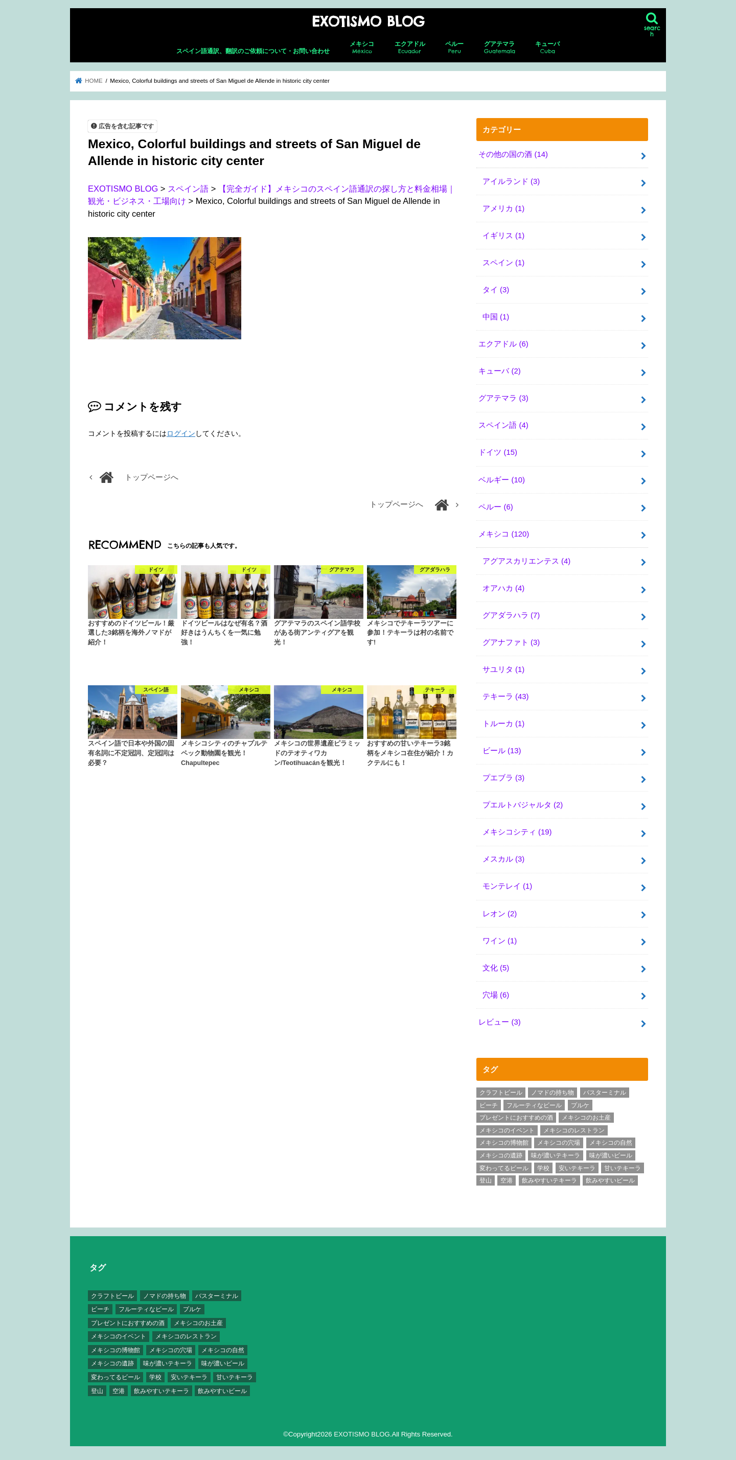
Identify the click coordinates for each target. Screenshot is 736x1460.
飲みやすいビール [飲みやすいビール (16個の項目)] (610, 1177)
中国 (495, 316)
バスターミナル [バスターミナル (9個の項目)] (604, 1089)
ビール (501, 749)
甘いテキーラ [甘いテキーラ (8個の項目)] (622, 1165)
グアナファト (511, 641)
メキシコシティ (517, 830)
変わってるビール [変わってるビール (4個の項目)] (503, 1165)
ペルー (454, 47)
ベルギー (501, 478)
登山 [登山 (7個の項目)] (485, 1177)
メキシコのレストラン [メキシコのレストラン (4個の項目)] (574, 1127)
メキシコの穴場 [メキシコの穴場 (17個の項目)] (558, 1139)
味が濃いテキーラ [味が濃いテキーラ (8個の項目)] (555, 1152)
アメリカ (503, 208)
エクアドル (410, 47)
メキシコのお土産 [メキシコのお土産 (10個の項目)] (586, 1114)
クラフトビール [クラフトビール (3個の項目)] (500, 1089)
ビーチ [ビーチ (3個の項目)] (488, 1102)
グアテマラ (499, 47)
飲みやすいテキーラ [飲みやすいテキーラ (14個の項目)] (549, 1177)
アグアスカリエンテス (526, 559)
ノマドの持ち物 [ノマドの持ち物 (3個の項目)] (552, 1089)
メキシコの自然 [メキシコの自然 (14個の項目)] (610, 1139)
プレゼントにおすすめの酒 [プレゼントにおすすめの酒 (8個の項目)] (516, 1114)
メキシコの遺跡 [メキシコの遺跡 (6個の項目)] (500, 1152)
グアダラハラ (511, 614)
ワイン (499, 938)
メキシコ (362, 47)
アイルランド (511, 181)
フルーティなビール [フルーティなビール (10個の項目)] (534, 1102)
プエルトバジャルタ (522, 803)
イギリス (503, 235)
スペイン (503, 262)
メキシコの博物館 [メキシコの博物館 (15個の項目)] (503, 1139)
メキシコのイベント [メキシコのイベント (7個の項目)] (507, 1127)
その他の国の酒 (513, 154)
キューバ (547, 47)
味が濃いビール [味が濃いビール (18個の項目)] (610, 1152)
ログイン (181, 433)
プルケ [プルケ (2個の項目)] (580, 1102)
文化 (495, 965)
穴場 (495, 992)
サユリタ (503, 667)
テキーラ (505, 694)
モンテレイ (507, 884)
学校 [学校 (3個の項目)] (543, 1165)
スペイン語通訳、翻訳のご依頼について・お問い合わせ (253, 51)
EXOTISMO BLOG (368, 21)
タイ (495, 289)
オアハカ (503, 587)
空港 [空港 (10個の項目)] (506, 1177)
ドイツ (497, 451)
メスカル (503, 857)
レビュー (499, 1019)
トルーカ (503, 721)
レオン (499, 911)
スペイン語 (503, 424)
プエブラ (503, 776)
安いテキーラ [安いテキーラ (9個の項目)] (577, 1165)
